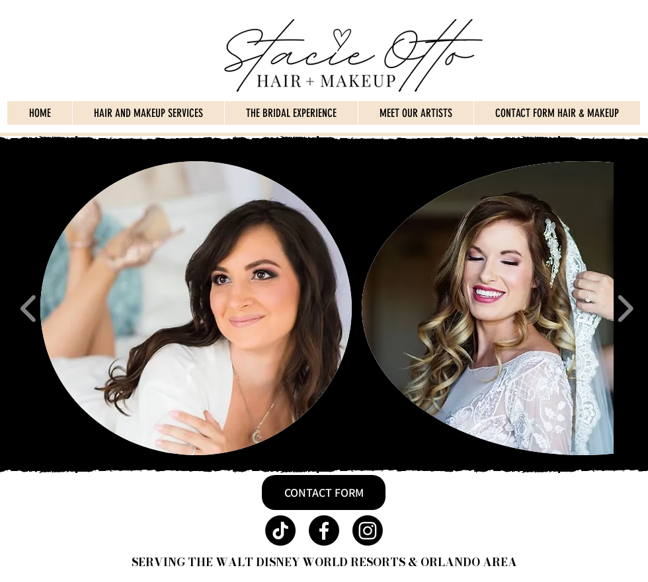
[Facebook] (324, 530)
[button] (196, 308)
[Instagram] (367, 530)
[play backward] (29, 308)
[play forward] (625, 308)
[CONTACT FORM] (323, 492)
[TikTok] (280, 530)
